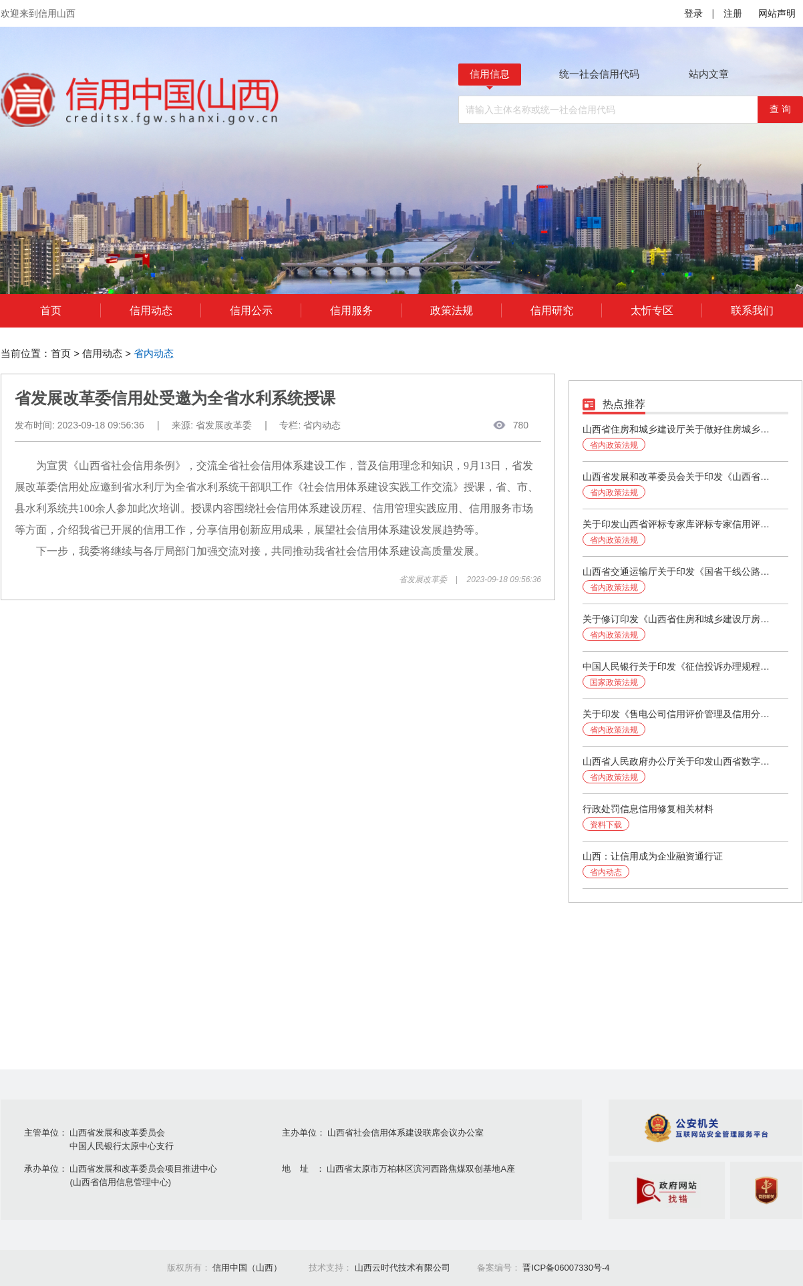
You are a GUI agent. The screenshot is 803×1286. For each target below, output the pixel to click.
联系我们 (752, 310)
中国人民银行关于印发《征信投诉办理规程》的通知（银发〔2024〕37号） (679, 666)
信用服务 (351, 310)
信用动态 (151, 310)
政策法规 (451, 310)
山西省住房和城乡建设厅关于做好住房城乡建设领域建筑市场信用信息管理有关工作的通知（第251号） (679, 429)
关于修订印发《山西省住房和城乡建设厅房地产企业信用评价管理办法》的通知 (679, 619)
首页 (50, 310)
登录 (693, 13)
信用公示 (251, 310)
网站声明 (777, 13)
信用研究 (551, 310)
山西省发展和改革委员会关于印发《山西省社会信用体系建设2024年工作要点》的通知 (679, 476)
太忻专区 (652, 310)
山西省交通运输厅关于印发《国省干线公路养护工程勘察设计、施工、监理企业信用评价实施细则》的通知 (679, 571)
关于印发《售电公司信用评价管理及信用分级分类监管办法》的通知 (679, 714)
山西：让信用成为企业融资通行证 (653, 856)
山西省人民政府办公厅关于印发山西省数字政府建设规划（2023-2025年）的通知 (679, 761)
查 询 (780, 109)
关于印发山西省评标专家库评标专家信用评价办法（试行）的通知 (679, 524)
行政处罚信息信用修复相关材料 (648, 808)
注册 (733, 13)
